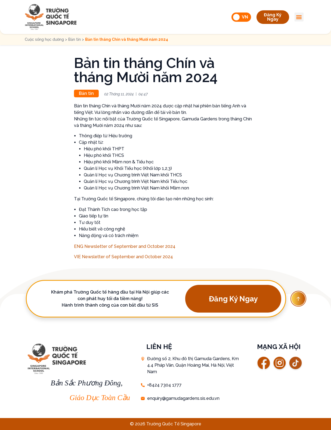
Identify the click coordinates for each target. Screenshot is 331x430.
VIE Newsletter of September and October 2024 (123, 256)
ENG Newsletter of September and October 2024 (124, 246)
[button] (272, 17)
